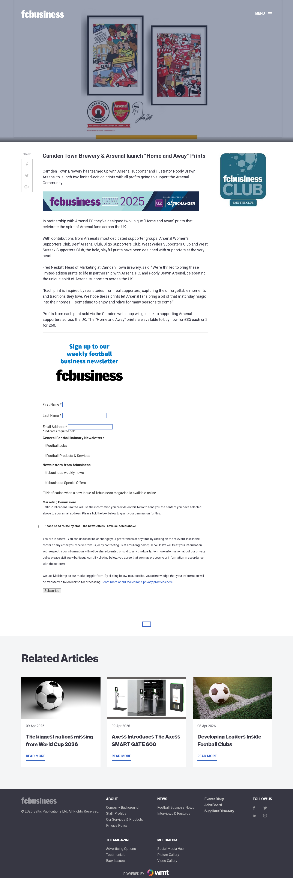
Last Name (52, 415)
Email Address (55, 427)
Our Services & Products (124, 819)
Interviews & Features (173, 813)
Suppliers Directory (219, 811)
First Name (52, 404)
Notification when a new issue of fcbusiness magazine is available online (101, 493)
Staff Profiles (116, 813)
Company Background (122, 807)
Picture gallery (168, 855)
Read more (35, 756)
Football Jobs (56, 445)
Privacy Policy (117, 825)
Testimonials (115, 855)
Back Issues (115, 861)
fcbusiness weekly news (65, 473)
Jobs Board (213, 805)
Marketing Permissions (60, 502)
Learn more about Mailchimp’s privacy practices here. (137, 582)
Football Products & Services (68, 456)
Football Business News (175, 807)
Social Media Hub (170, 849)
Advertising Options (121, 849)
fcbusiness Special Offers (66, 483)
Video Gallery (167, 861)
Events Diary (214, 799)
